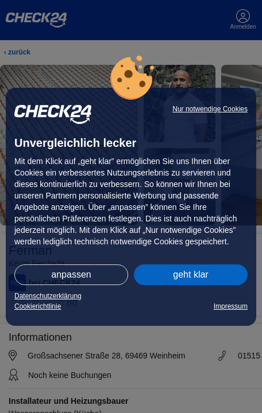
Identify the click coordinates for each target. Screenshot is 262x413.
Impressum (231, 306)
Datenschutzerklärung (48, 296)
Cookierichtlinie (37, 306)
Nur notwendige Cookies (210, 109)
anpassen (71, 274)
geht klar (190, 274)
